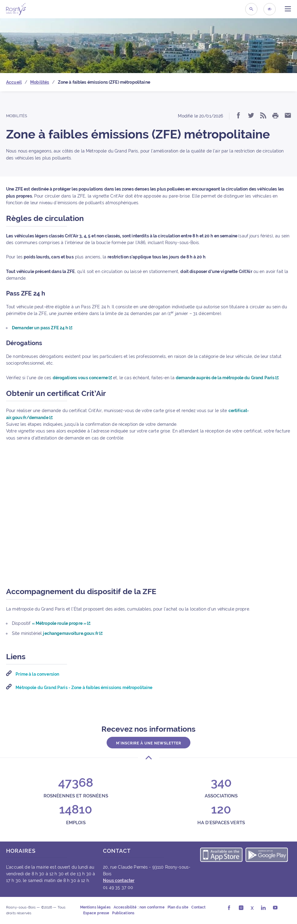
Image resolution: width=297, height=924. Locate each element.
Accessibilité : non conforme (139, 907)
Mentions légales (95, 907)
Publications (123, 913)
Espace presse (96, 913)
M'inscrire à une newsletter (148, 743)
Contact (198, 907)
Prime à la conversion (37, 674)
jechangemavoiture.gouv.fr (72, 633)
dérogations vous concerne (82, 377)
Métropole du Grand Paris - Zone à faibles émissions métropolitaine (83, 687)
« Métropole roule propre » (61, 623)
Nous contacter (118, 880)
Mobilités (16, 116)
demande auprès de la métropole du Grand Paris (227, 377)
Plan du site (178, 907)
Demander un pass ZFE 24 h (42, 327)
